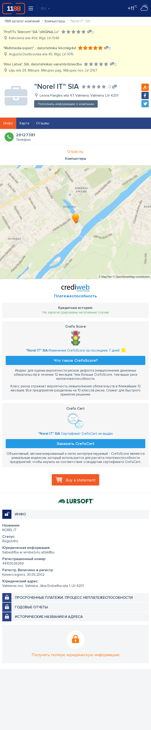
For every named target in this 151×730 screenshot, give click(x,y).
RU (45, 8)
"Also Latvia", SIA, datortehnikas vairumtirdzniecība (42, 64)
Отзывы (42, 123)
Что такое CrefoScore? (76, 360)
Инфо (8, 123)
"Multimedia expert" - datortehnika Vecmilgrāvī (39, 48)
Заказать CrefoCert (75, 443)
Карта (24, 123)
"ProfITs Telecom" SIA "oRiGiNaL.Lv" (31, 32)
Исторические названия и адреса (49, 616)
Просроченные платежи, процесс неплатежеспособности (74, 597)
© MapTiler (105, 276)
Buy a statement (81, 480)
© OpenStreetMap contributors (131, 276)
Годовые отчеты (31, 607)
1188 (13, 8)
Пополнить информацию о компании (66, 104)
